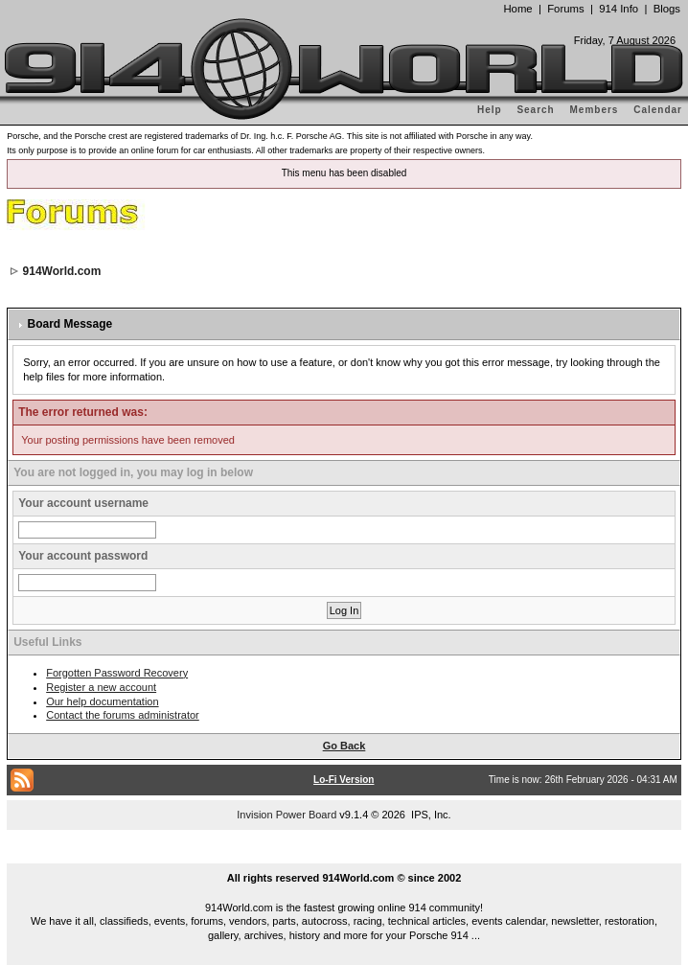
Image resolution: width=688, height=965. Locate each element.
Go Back (344, 745)
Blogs (667, 8)
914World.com (62, 271)
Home (517, 8)
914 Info (618, 8)
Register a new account (101, 687)
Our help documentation (102, 701)
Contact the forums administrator (122, 715)
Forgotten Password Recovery (117, 672)
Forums (565, 8)
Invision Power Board (286, 814)
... (344, 856)
